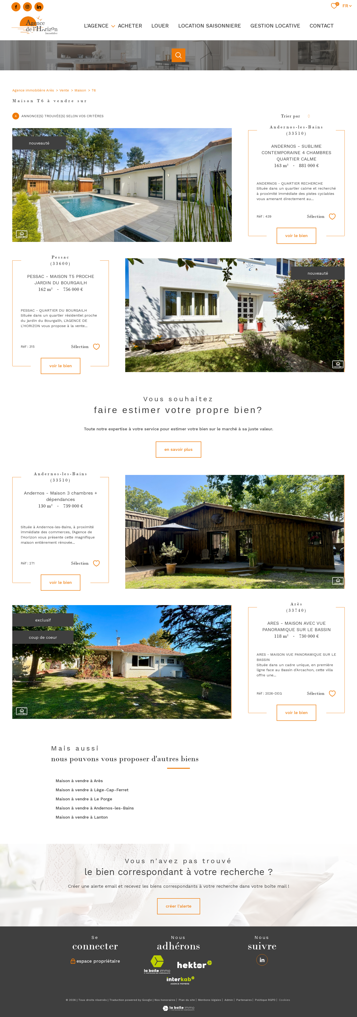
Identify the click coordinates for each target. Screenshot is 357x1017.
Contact (322, 26)
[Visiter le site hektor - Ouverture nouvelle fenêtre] (194, 964)
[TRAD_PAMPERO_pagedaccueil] (34, 34)
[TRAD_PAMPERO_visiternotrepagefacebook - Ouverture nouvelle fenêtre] (15, 6)
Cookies (284, 1000)
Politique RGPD (265, 1000)
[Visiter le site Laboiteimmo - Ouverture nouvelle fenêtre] (178, 1009)
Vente (64, 90)
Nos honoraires (165, 1000)
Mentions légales (209, 1000)
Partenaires (244, 1000)
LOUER (160, 26)
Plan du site (187, 1000)
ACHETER (130, 26)
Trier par (290, 116)
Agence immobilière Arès (33, 90)
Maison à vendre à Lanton (82, 817)
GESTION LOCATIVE (275, 26)
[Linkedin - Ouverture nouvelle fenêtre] (38, 6)
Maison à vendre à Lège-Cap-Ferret (92, 789)
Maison (80, 90)
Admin (228, 1000)
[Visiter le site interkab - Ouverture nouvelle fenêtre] (180, 980)
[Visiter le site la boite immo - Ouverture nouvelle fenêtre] (157, 964)
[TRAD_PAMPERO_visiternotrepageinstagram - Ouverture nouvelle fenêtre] (27, 6)
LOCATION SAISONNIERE (209, 26)
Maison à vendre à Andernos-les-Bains (95, 808)
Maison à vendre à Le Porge (84, 798)
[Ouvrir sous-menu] (113, 26)
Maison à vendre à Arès (79, 780)
